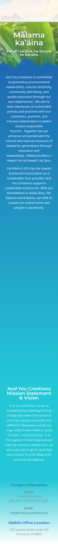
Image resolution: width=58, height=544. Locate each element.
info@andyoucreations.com (29, 512)
